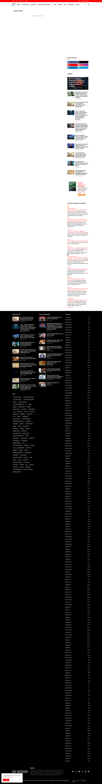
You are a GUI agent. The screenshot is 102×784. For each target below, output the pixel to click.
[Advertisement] (77, 31)
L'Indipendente (70, 298)
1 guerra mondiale (17, 397)
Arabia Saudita (31, 409)
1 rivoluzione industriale (28, 397)
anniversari (31, 438)
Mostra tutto (70, 307)
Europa (21, 423)
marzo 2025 (77, 347)
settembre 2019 (77, 514)
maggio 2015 (77, 645)
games (21, 467)
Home (13, 1)
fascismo (22, 464)
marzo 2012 (77, 741)
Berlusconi (32, 411)
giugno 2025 (77, 340)
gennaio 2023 (77, 413)
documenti (25, 459)
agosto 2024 (77, 365)
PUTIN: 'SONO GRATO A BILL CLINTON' (53, 383)
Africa (29, 404)
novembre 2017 (77, 569)
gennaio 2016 (77, 625)
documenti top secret (17, 462)
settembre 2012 (77, 725)
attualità (32, 445)
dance (19, 459)
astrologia (26, 445)
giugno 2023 (77, 400)
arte (24, 442)
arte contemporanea (17, 445)
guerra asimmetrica (17, 469)
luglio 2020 (77, 488)
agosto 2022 (77, 425)
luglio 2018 (77, 549)
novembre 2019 (77, 509)
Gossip (14, 426)
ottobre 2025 (77, 330)
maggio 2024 (77, 373)
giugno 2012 (77, 733)
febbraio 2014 (77, 683)
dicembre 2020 (77, 476)
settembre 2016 (77, 604)
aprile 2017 (77, 587)
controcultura (23, 455)
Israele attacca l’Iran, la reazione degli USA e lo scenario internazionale (54, 363)
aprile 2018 (77, 557)
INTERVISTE (71, 4)
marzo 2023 (77, 408)
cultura (14, 459)
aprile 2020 (77, 496)
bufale (26, 450)
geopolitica (28, 467)
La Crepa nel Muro (71, 208)
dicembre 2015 (77, 627)
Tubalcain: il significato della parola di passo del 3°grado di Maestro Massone (55, 355)
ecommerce (27, 462)
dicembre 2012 (77, 718)
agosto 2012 (77, 728)
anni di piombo (23, 438)
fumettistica (15, 467)
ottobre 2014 (77, 662)
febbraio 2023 (77, 410)
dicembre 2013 (77, 688)
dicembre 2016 (77, 597)
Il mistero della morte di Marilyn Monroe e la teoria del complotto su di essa (55, 348)
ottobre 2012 (77, 723)
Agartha (15, 406)
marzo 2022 (77, 438)
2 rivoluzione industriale (28, 399)
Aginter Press (22, 406)
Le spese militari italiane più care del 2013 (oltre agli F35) (54, 318)
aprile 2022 (77, 436)
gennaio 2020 (77, 504)
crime (31, 457)
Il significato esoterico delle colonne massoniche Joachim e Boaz (55, 341)
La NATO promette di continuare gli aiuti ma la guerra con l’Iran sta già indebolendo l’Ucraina (80, 155)
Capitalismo (29, 414)
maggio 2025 (77, 342)
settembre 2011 (77, 756)
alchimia (22, 428)
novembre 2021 (77, 448)
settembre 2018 (77, 544)
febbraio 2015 (77, 652)
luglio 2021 (77, 458)
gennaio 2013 (77, 715)
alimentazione (16, 430)
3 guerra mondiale (22, 402)
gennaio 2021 (77, 473)
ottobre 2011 (77, 753)
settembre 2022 (77, 423)
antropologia (24, 440)
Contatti (26, 1)
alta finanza (24, 430)
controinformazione (17, 457)
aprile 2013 (77, 708)
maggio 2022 (77, 433)
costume (26, 457)
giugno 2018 (77, 552)
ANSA (68, 239)
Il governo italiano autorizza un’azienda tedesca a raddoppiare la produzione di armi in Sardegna (55, 377)
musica (60, 4)
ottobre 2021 (77, 451)
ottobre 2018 (77, 541)
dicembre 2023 (77, 385)
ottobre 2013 (77, 693)
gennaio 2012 (77, 746)
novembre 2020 (77, 478)
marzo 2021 (77, 468)
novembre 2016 (77, 599)
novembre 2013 (77, 690)
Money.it (69, 246)
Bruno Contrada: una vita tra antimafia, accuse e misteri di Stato (28, 358)
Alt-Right (29, 406)
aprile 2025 (77, 345)
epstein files (25, 4)
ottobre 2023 (77, 390)
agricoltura (15, 428)
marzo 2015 (77, 650)
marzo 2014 (77, 680)
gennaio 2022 (77, 443)
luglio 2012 (77, 731)
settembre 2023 (77, 393)
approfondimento (17, 442)
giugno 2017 (77, 582)
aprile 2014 (77, 678)
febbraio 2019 (77, 531)
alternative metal (16, 433)
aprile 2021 (77, 466)
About (17, 1)
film (27, 464)
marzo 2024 (77, 378)
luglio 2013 (77, 700)
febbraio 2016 (77, 622)
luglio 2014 (77, 670)
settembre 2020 (77, 483)
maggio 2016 (77, 615)
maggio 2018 (77, 554)
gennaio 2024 (77, 383)
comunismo (15, 455)
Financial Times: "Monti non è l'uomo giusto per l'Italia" (55, 334)
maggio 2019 (77, 524)
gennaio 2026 (77, 322)
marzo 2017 (77, 589)
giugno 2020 (77, 491)
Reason (69, 267)
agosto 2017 (77, 577)
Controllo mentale (26, 418)
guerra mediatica (17, 471)
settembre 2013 (77, 695)
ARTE (55, 4)
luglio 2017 (77, 579)
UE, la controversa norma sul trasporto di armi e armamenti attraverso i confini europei (81, 104)
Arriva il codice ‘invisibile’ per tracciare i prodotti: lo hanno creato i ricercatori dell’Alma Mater (28, 372)
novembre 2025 (77, 327)
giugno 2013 (77, 703)
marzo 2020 (77, 499)
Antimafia (24, 409)
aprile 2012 (77, 738)
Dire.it (68, 218)
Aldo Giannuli (80, 182)
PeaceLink (69, 277)
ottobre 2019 (77, 511)
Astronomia (19, 411)
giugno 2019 (77, 521)
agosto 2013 (77, 698)
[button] (85, 4)
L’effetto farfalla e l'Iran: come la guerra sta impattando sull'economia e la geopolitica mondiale (81, 172)
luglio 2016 (77, 610)
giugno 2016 (77, 612)
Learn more (10, 776)
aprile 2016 (77, 617)
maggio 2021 (77, 463)
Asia (14, 411)
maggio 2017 (77, 584)
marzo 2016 (77, 620)
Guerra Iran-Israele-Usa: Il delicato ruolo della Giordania (28, 379)
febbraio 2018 (77, 562)
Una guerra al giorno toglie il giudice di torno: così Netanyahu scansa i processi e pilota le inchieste (81, 146)
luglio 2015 (77, 640)
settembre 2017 (77, 574)
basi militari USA (20, 447)
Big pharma (15, 414)
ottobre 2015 (77, 632)
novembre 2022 (77, 418)
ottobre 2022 (77, 420)
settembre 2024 (77, 362)
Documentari (28, 421)
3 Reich (14, 402)
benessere (28, 447)
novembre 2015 (77, 630)
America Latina (16, 409)
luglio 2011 (77, 761)
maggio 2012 (77, 736)
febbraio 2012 (77, 743)
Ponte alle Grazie (81, 192)
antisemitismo (16, 440)
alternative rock (26, 433)
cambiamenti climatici (18, 452)
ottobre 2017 (77, 572)
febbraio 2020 (77, 501)
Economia (33, 4)
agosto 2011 (77, 758)
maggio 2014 (77, 675)
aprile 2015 (77, 647)
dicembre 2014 (77, 657)
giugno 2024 (77, 370)
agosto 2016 (77, 607)
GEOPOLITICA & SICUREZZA (44, 4)
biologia (21, 450)
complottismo (28, 452)
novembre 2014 (77, 660)
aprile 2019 (77, 526)
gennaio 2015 (77, 655)
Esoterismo (15, 423)
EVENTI (77, 4)
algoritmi (28, 428)
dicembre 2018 (77, 536)
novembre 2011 (77, 751)
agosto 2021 (77, 456)
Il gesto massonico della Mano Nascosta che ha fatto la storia (53, 369)
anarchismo (15, 438)
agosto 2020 (77, 486)
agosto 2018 (77, 546)
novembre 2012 (77, 720)
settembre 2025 (77, 332)
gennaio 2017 (77, 594)
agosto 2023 (77, 395)
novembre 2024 (77, 357)
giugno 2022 (77, 431)
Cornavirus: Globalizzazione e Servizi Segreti (82, 185)
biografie (15, 450)
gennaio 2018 (77, 564)
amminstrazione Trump (18, 435)
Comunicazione (16, 418)
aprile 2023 (77, 405)
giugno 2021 (77, 461)
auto (14, 447)
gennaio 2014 (77, 685)
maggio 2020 (77, 494)
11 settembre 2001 (17, 399)
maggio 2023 (77, 403)
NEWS (18, 4)
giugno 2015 (77, 642)
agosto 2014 (77, 668)
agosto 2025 (77, 335)
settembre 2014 (77, 665)
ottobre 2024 (77, 360)
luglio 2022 (77, 428)
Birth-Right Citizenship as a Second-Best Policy (77, 269)
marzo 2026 (77, 317)
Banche (26, 411)
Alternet (69, 287)
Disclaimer (21, 1)
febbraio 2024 (77, 380)
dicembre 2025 (77, 325)
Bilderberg (22, 414)
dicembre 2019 (77, 506)
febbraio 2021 (77, 471)
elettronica (15, 464)
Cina (14, 416)
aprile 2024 (77, 375)
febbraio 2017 (77, 592)
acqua (19, 426)
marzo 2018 (77, 559)
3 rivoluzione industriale (18, 404)
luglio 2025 (77, 337)
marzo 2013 (77, 710)
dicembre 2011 (77, 748)
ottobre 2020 (77, 481)
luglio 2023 (77, 398)
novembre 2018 (77, 539)
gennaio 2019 (77, 534)
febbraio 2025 (77, 350)
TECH (65, 4)
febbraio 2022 (77, 441)
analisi (26, 435)
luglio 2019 (77, 519)
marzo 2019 (77, 529)
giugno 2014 (77, 673)
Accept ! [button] (6, 780)
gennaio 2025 (77, 352)
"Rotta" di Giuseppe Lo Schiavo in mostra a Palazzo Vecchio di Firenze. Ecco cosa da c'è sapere (81, 137)
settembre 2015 (77, 635)
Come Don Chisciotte (71, 256)
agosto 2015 (77, 637)
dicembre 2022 (77, 415)
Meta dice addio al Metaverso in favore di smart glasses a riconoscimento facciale (81, 163)
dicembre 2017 (77, 567)
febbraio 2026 (77, 320)
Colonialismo (25, 416)
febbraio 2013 (77, 713)
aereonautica (26, 426)
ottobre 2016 (77, 602)
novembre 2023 (77, 388)
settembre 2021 (77, 453)
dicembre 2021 (77, 446)
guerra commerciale (28, 469)
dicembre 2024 (77, 355)
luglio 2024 (77, 367)
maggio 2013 (77, 705)
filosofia (31, 464)
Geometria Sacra (29, 423)
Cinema (18, 416)
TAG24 (68, 229)
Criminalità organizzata (18, 421)
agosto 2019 (77, 516)
